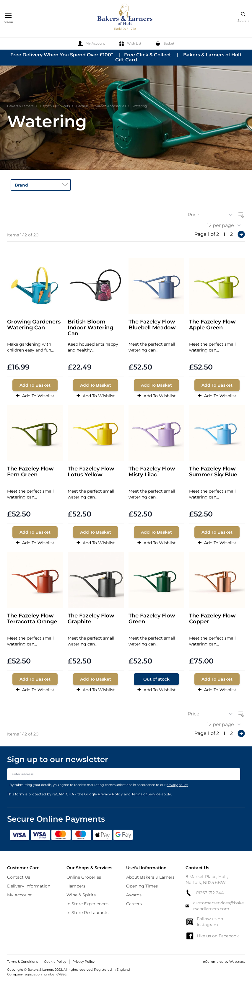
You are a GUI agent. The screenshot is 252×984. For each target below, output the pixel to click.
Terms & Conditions (22, 962)
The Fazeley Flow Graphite (91, 619)
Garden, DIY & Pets (55, 106)
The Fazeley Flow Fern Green (30, 472)
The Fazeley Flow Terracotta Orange (32, 619)
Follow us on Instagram (204, 921)
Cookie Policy (55, 962)
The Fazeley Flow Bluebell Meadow (152, 325)
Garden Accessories (110, 106)
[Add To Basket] (35, 385)
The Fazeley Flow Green (152, 619)
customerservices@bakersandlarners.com (215, 905)
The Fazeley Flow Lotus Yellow (91, 472)
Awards (134, 895)
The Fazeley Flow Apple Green (212, 325)
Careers (134, 903)
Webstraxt (237, 962)
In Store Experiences (87, 903)
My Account (19, 895)
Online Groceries (83, 877)
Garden (82, 106)
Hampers (75, 886)
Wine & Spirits (81, 895)
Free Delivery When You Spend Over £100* (61, 55)
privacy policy (177, 785)
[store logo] (125, 18)
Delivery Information (28, 886)
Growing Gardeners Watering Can (34, 325)
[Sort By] (212, 214)
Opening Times (142, 886)
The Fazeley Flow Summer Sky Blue (213, 472)
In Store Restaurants (87, 912)
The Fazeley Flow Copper (212, 619)
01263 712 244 (205, 893)
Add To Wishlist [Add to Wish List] (35, 396)
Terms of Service (145, 794)
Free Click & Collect (147, 55)
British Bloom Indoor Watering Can (90, 328)
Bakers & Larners (20, 106)
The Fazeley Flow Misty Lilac (152, 472)
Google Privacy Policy (103, 794)
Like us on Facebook (212, 936)
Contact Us (18, 877)
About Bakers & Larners (150, 877)
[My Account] (91, 43)
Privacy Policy (83, 962)
